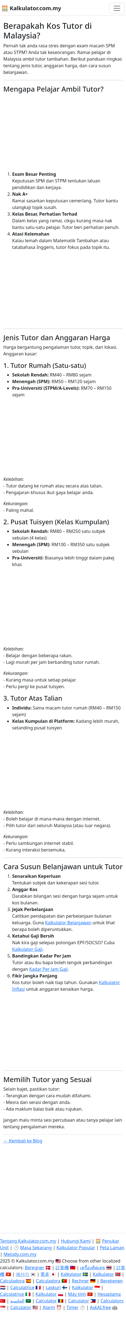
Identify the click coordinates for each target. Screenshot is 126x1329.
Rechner (80, 1281)
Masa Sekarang (36, 1248)
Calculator (46, 1301)
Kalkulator (103, 1274)
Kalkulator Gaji (27, 949)
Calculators (112, 1301)
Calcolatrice (12, 1294)
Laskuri (53, 1287)
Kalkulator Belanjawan (68, 923)
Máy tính (77, 1294)
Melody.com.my (20, 1254)
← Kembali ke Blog (22, 1141)
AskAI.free (100, 1307)
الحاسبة (17, 1301)
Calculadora (12, 1281)
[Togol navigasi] (117, 8)
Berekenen (111, 1281)
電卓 (44, 1274)
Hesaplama (109, 1294)
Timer (72, 1307)
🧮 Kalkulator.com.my (31, 8)
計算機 (62, 1268)
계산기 (22, 1274)
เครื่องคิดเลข (92, 1268)
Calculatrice (22, 1287)
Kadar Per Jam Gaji (48, 969)
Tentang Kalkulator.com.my (28, 1241)
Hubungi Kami (76, 1241)
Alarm (49, 1307)
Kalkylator (71, 1274)
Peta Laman (112, 1248)
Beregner (34, 1268)
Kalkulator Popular (75, 1248)
